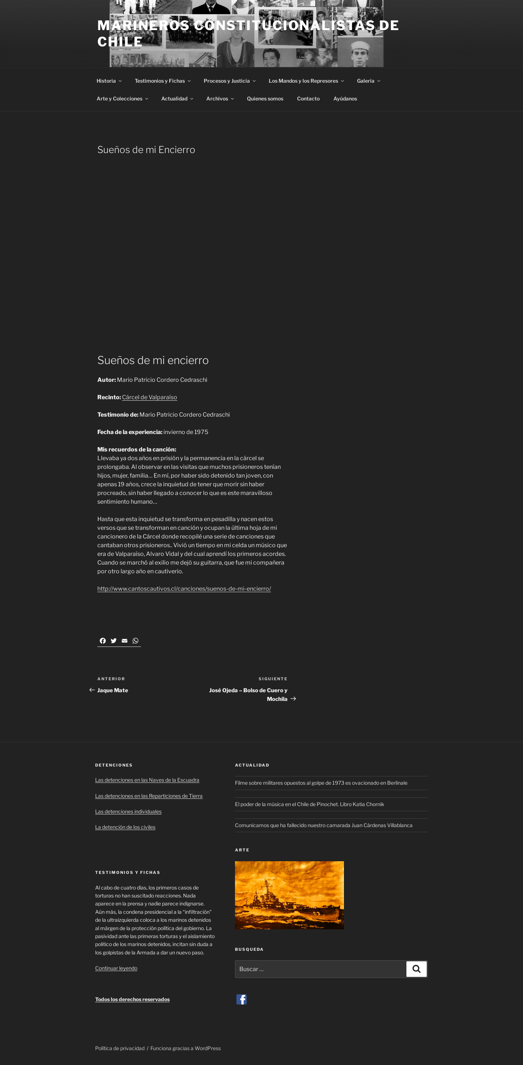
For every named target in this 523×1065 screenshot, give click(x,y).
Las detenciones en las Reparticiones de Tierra (149, 796)
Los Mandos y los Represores (307, 81)
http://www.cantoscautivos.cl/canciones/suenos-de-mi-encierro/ (184, 588)
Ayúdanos (345, 98)
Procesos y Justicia (230, 81)
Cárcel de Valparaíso (149, 397)
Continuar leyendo (116, 968)
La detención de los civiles (125, 827)
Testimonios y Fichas (163, 81)
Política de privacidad (120, 1048)
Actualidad (177, 98)
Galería (369, 81)
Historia (110, 81)
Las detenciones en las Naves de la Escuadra (147, 780)
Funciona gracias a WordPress (185, 1048)
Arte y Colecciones (123, 98)
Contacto (308, 98)
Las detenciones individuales (128, 811)
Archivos (220, 98)
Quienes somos (265, 98)
